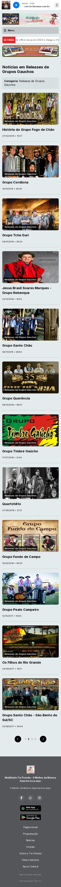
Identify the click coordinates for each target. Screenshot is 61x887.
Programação (30, 833)
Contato (30, 846)
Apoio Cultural (30, 866)
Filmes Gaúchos (30, 860)
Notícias (30, 840)
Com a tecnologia (30, 881)
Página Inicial (30, 827)
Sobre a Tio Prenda (30, 853)
